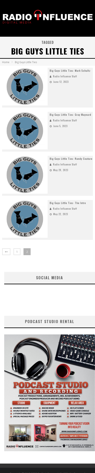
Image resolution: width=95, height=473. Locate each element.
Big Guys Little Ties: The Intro (68, 203)
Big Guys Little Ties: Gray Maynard (70, 114)
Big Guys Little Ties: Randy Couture (71, 158)
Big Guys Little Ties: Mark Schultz (70, 70)
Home (5, 62)
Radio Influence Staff (65, 76)
